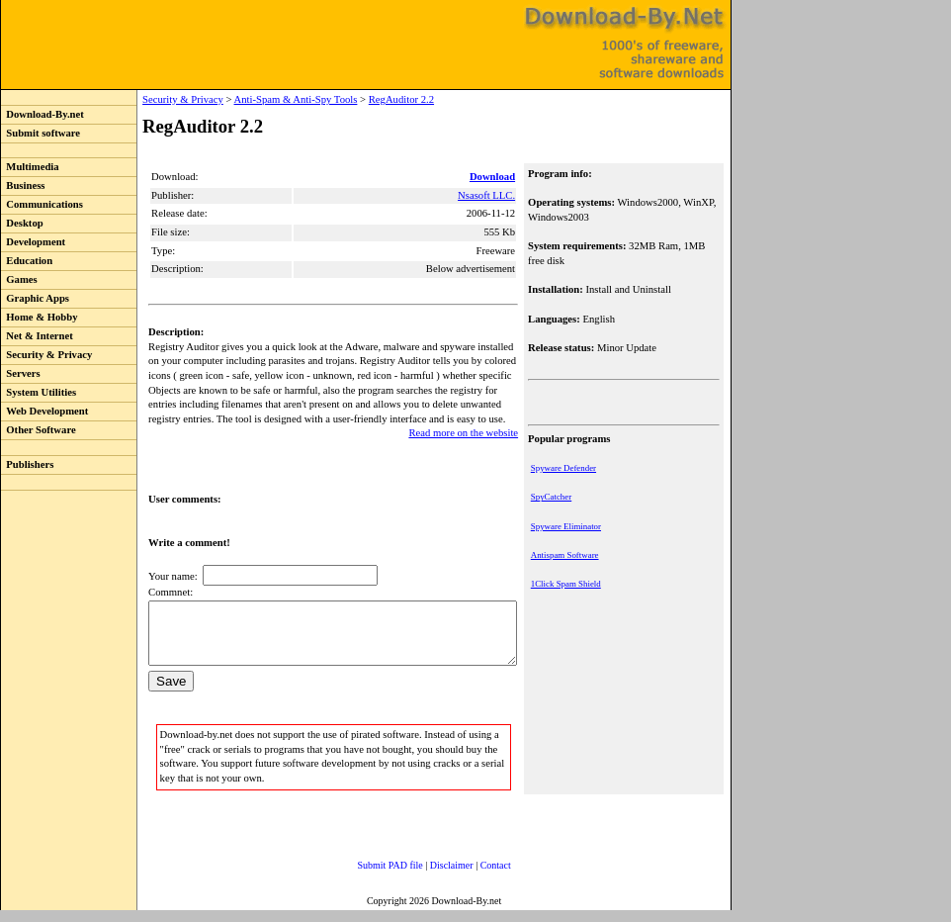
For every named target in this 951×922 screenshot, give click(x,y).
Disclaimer (432, 877)
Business (22, 185)
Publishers (27, 464)
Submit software (40, 133)
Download (494, 176)
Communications (42, 204)
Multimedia (30, 166)
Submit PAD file (370, 877)
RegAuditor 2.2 (360, 99)
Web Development (44, 411)
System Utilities (38, 392)
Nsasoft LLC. (488, 195)
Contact (476, 877)
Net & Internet (37, 335)
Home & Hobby (39, 317)
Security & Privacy (46, 354)
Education (26, 260)
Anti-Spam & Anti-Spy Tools (254, 99)
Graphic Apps (35, 298)
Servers (21, 373)
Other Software (38, 429)
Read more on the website (465, 432)
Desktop (22, 223)
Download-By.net (42, 114)
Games (19, 279)
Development (33, 241)
